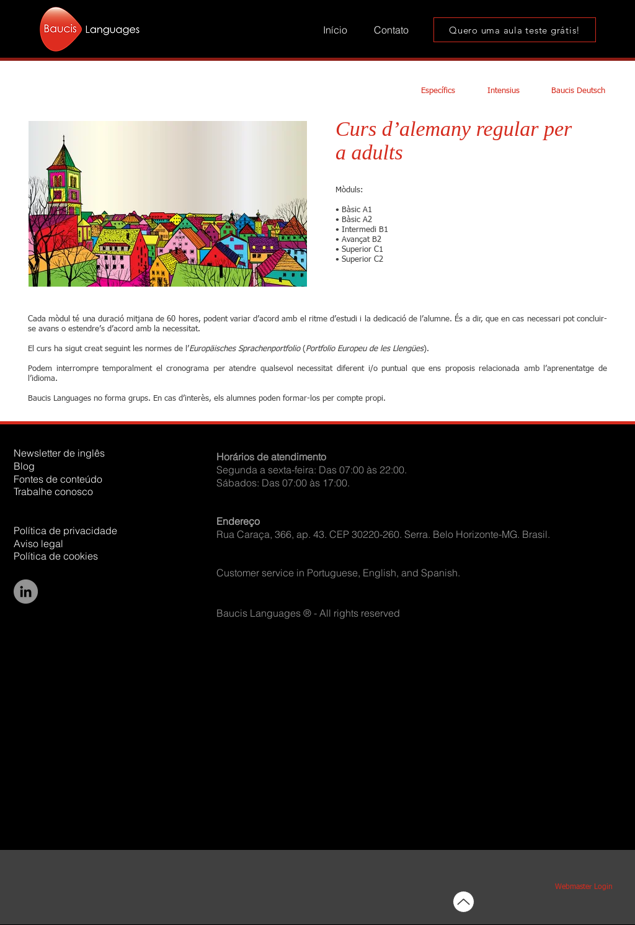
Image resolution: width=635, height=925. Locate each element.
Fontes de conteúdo (58, 479)
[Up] (463, 902)
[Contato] (391, 30)
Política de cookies (56, 556)
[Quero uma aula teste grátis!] (514, 29)
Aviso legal (38, 543)
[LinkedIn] (26, 591)
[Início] (335, 30)
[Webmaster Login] (583, 887)
